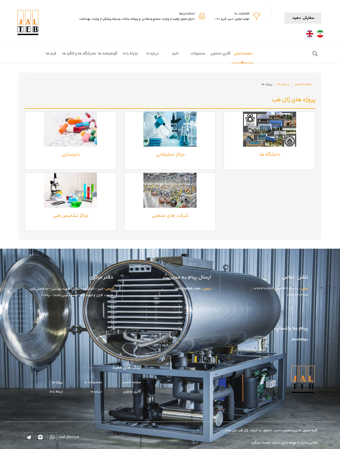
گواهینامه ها (107, 53)
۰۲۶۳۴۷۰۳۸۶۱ (297, 295)
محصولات (197, 53)
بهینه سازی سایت (283, 442)
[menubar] (146, 54)
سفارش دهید (303, 18)
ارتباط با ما (129, 53)
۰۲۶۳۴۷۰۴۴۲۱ (263, 288)
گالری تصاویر (220, 53)
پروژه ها (57, 382)
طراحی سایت (308, 442)
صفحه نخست (131, 382)
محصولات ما (93, 382)
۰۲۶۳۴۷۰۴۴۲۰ (287, 288)
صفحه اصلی (242, 53)
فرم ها (50, 53)
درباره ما (152, 53)
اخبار (175, 53)
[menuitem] (242, 54)
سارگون (256, 442)
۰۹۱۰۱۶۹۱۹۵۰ (299, 339)
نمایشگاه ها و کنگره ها (79, 53)
